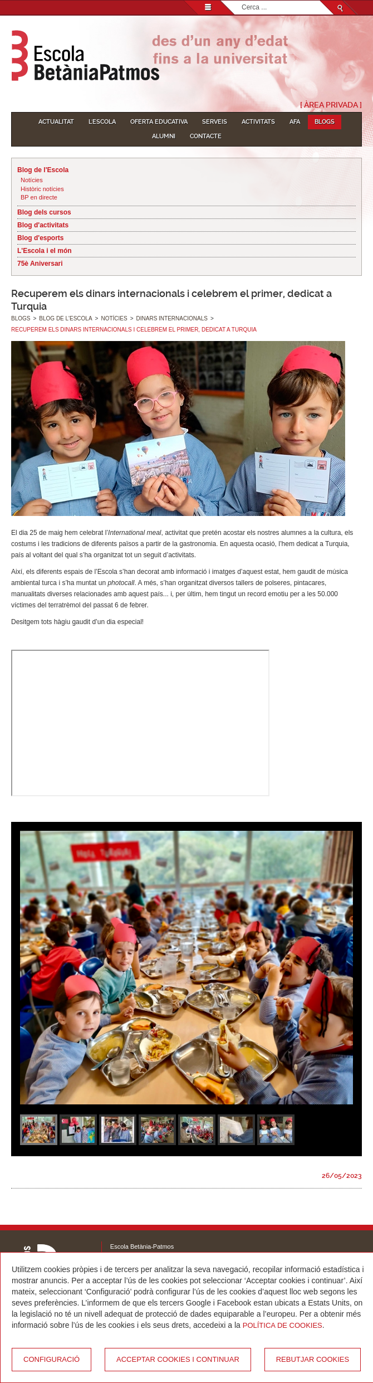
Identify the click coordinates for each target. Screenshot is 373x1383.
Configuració (51, 1359)
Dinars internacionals (172, 318)
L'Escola (102, 121)
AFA (294, 121)
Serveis (214, 121)
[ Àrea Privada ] (331, 104)
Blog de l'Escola (42, 170)
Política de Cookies (282, 1325)
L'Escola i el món (44, 251)
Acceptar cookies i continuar (177, 1359)
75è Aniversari (40, 263)
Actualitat (56, 121)
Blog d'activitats (42, 225)
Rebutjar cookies (312, 1359)
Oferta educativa (159, 121)
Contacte (206, 136)
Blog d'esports (40, 238)
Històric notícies (42, 189)
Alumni (163, 136)
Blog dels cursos (44, 212)
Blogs (325, 121)
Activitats (258, 121)
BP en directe (39, 197)
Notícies (32, 180)
